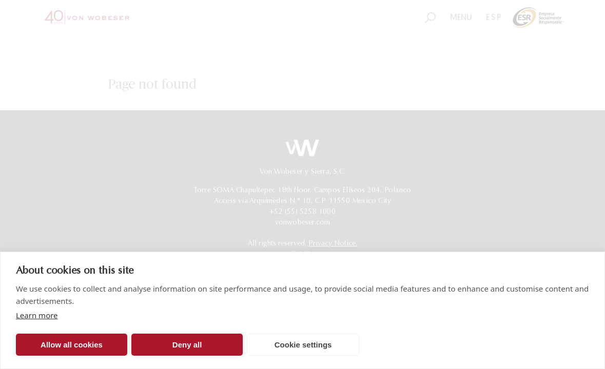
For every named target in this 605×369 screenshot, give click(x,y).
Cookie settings (303, 344)
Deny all (187, 344)
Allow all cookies (72, 344)
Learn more (37, 315)
